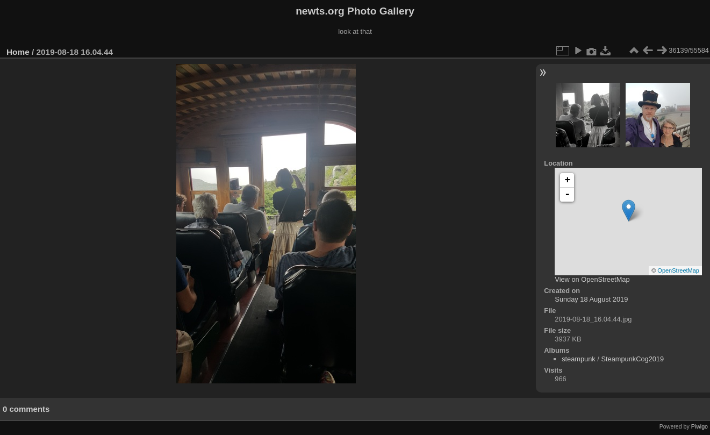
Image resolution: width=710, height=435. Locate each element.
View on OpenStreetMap (592, 279)
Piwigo (699, 426)
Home (18, 51)
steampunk (579, 359)
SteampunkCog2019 (632, 359)
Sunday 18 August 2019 (591, 299)
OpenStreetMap (678, 270)
